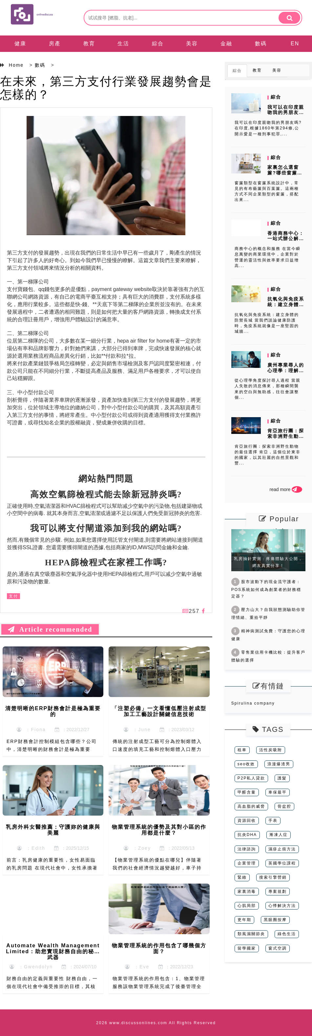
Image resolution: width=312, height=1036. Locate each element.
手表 (273, 820)
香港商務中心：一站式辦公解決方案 (285, 239)
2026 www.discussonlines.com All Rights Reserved (156, 1023)
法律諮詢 (247, 849)
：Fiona (31, 729)
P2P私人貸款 (251, 778)
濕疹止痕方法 (282, 849)
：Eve (137, 966)
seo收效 (246, 764)
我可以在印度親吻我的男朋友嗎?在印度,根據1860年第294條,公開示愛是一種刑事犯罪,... (268, 128)
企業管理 (247, 863)
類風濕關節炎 (251, 934)
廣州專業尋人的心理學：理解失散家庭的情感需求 (285, 373)
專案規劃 (277, 891)
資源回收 (247, 820)
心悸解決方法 (282, 905)
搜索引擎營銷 (273, 877)
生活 (123, 43)
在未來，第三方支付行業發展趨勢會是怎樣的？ (106, 88)
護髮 (282, 778)
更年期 (244, 919)
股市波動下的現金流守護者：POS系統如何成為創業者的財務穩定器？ (266, 588)
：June (137, 729)
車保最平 (277, 792)
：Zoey (137, 848)
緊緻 (242, 877)
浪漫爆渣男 (278, 764)
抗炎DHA (247, 834)
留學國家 (247, 948)
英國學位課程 (282, 863)
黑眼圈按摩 (275, 919)
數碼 (261, 43)
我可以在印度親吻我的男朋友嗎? (285, 112)
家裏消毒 (247, 891)
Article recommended (50, 629)
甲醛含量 (247, 792)
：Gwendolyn (31, 966)
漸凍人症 (278, 834)
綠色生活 (287, 934)
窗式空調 (277, 948)
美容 (192, 43)
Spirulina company (253, 703)
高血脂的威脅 (251, 806)
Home (16, 65)
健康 (20, 43)
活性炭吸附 (270, 750)
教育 (89, 43)
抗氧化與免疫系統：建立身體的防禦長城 (285, 304)
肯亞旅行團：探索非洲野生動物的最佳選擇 (285, 436)
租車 (242, 750)
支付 (13, 596)
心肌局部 (247, 905)
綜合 (158, 43)
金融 (226, 43)
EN (295, 43)
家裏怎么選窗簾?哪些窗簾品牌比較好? (284, 173)
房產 (55, 43)
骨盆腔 (284, 806)
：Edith (31, 848)
